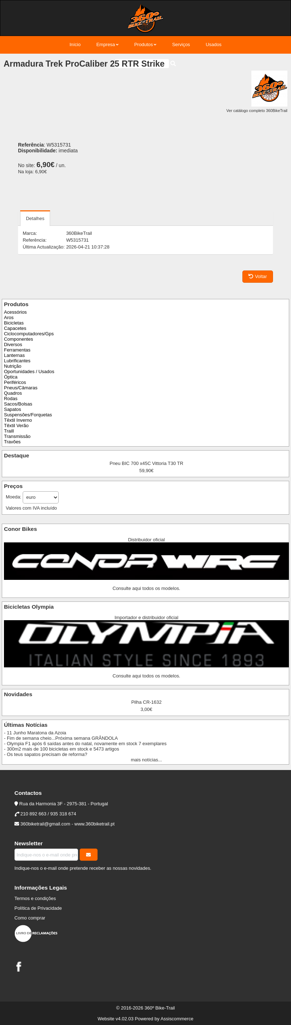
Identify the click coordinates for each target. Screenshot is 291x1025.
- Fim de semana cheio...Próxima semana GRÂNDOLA (61, 738)
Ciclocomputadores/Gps (29, 333)
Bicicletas (14, 323)
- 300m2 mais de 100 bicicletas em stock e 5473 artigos (61, 749)
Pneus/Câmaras (20, 387)
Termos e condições (35, 898)
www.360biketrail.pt (95, 824)
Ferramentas (17, 350)
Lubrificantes (17, 360)
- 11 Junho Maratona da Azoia (35, 732)
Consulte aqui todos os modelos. (146, 588)
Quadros (13, 393)
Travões (12, 441)
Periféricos (15, 382)
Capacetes (15, 328)
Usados (213, 44)
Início (75, 44)
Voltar (258, 276)
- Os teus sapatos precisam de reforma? (45, 754)
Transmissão (17, 436)
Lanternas (14, 355)
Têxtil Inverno (18, 420)
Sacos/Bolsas (18, 404)
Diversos (13, 344)
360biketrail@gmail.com (45, 824)
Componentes (18, 339)
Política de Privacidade (38, 908)
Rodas (10, 398)
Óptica (10, 377)
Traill (9, 431)
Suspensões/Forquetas (28, 414)
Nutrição (12, 366)
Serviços (181, 44)
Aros (9, 317)
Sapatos (12, 409)
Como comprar (29, 918)
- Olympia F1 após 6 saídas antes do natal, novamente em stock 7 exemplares (85, 743)
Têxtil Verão (16, 425)
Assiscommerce (177, 1018)
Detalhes (35, 218)
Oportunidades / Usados (29, 371)
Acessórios (15, 312)
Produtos (143, 44)
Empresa (105, 44)
